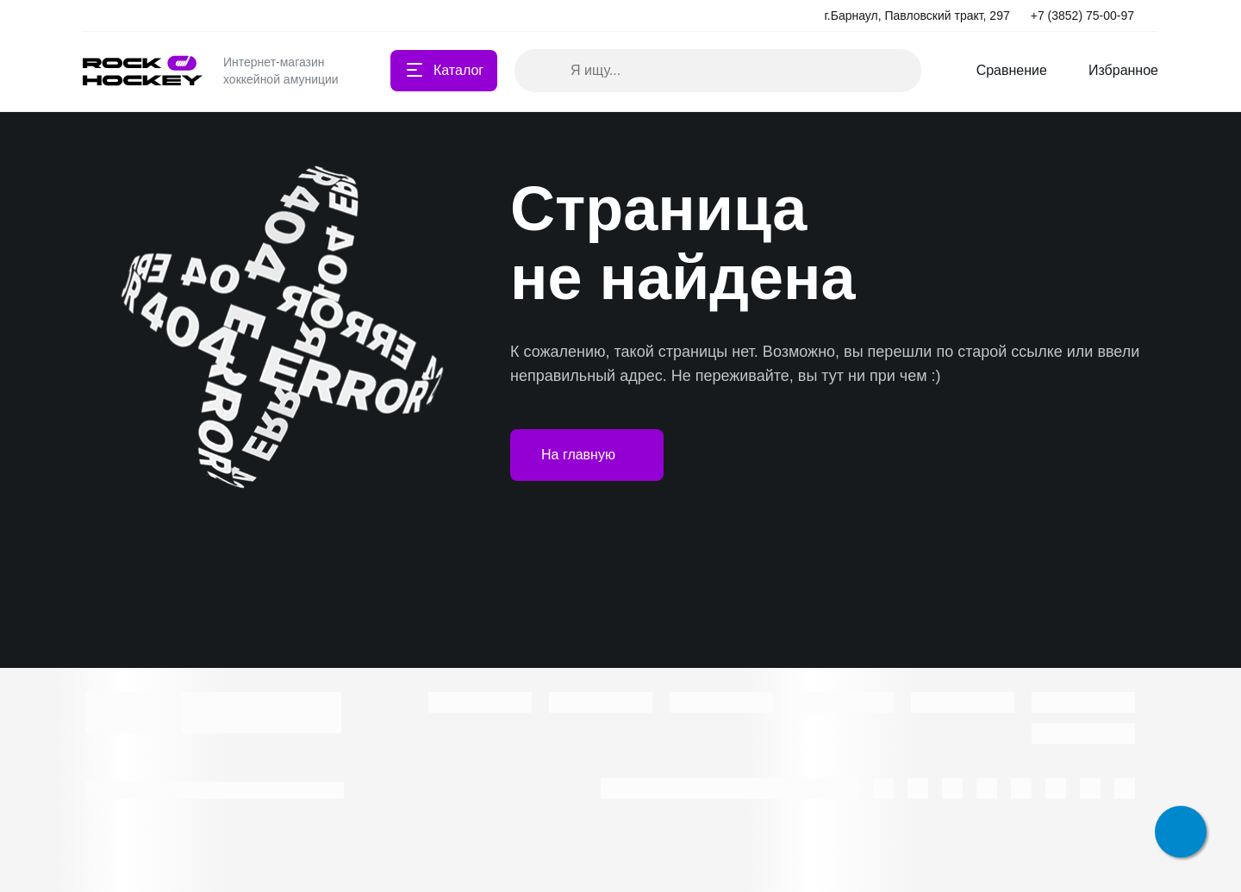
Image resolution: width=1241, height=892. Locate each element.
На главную (587, 455)
